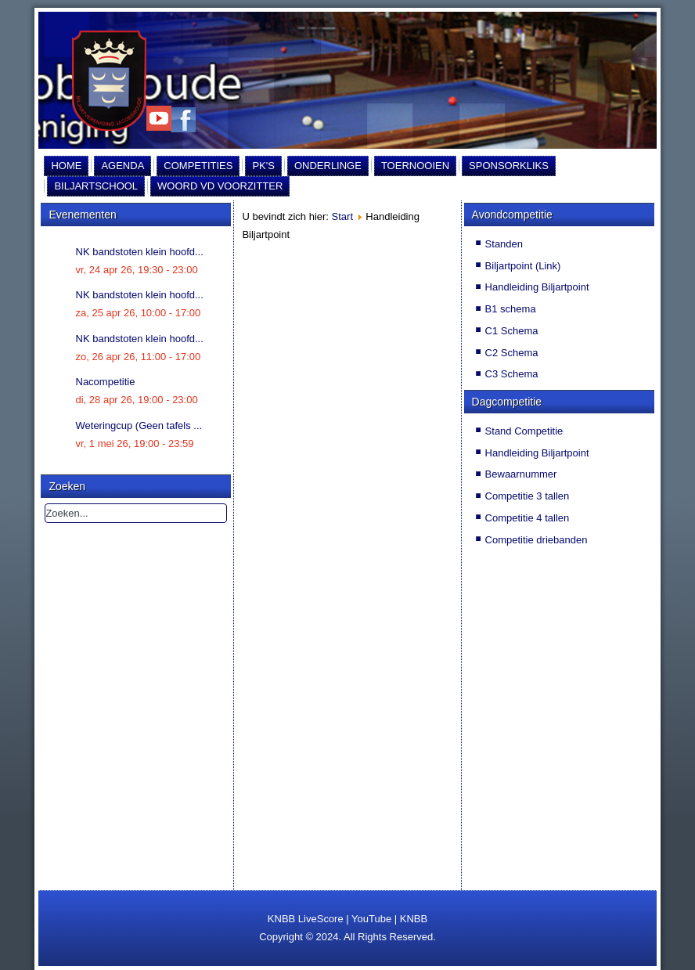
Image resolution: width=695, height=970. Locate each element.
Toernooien (415, 165)
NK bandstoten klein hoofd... (139, 252)
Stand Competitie (524, 431)
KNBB (413, 919)
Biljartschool (96, 186)
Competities (198, 165)
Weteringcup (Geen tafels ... (139, 425)
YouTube (371, 919)
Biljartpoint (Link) (523, 266)
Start (342, 216)
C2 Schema (511, 353)
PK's (263, 165)
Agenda (122, 165)
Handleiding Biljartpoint (537, 287)
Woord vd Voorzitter (220, 186)
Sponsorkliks (509, 165)
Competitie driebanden (536, 540)
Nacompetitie (105, 382)
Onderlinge (328, 165)
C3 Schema (511, 374)
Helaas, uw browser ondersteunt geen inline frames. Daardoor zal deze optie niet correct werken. (347, 530)
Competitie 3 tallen (527, 496)
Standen (504, 244)
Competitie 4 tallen (527, 518)
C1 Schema (511, 331)
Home (66, 165)
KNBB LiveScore (306, 919)
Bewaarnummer (521, 474)
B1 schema (510, 309)
